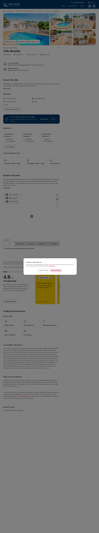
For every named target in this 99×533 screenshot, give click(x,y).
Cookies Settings (43, 270)
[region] (50, 266)
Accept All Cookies (56, 270)
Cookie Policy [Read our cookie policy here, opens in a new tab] (51, 266)
